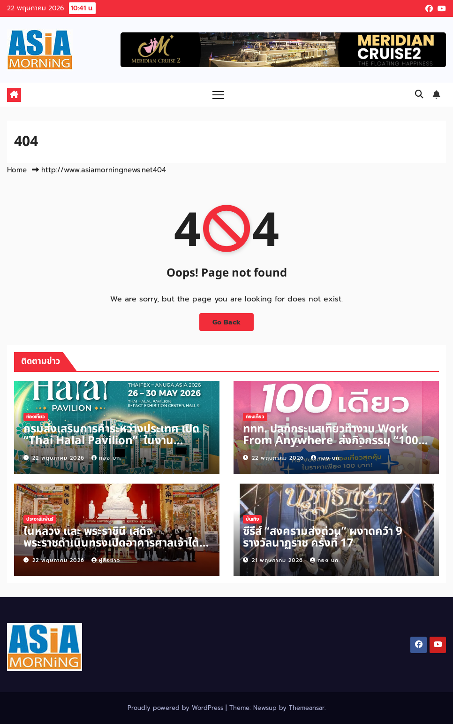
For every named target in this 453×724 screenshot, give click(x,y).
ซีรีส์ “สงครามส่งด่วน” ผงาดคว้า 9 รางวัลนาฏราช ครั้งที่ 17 (322, 537)
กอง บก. (106, 458)
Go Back (226, 322)
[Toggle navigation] (218, 94)
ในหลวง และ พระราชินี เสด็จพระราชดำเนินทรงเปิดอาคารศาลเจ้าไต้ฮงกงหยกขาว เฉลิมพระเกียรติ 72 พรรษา (115, 543)
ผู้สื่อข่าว (105, 560)
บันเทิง (252, 519)
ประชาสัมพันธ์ (39, 519)
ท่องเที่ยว (35, 416)
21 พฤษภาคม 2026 (278, 560)
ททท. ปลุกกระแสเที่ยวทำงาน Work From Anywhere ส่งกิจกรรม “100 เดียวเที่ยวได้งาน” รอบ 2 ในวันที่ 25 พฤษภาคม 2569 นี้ (330, 447)
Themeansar (307, 707)
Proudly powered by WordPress (177, 707)
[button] (419, 94)
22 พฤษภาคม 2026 (59, 458)
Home (17, 170)
